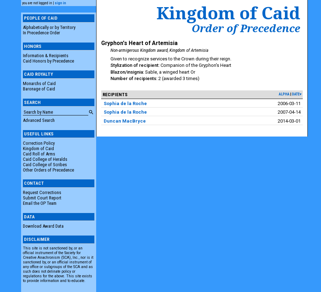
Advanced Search (39, 120)
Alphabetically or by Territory (49, 27)
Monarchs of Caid (39, 83)
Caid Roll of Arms (39, 154)
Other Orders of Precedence (48, 170)
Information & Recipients (45, 55)
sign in (60, 3)
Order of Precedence (246, 28)
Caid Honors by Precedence (48, 61)
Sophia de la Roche (125, 103)
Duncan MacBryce (125, 121)
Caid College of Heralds (45, 159)
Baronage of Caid (39, 88)
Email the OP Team (39, 203)
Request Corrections (42, 192)
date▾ (296, 94)
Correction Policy (39, 143)
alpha (284, 94)
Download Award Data (43, 226)
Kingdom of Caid (38, 148)
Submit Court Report (42, 198)
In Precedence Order (41, 32)
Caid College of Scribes (45, 164)
